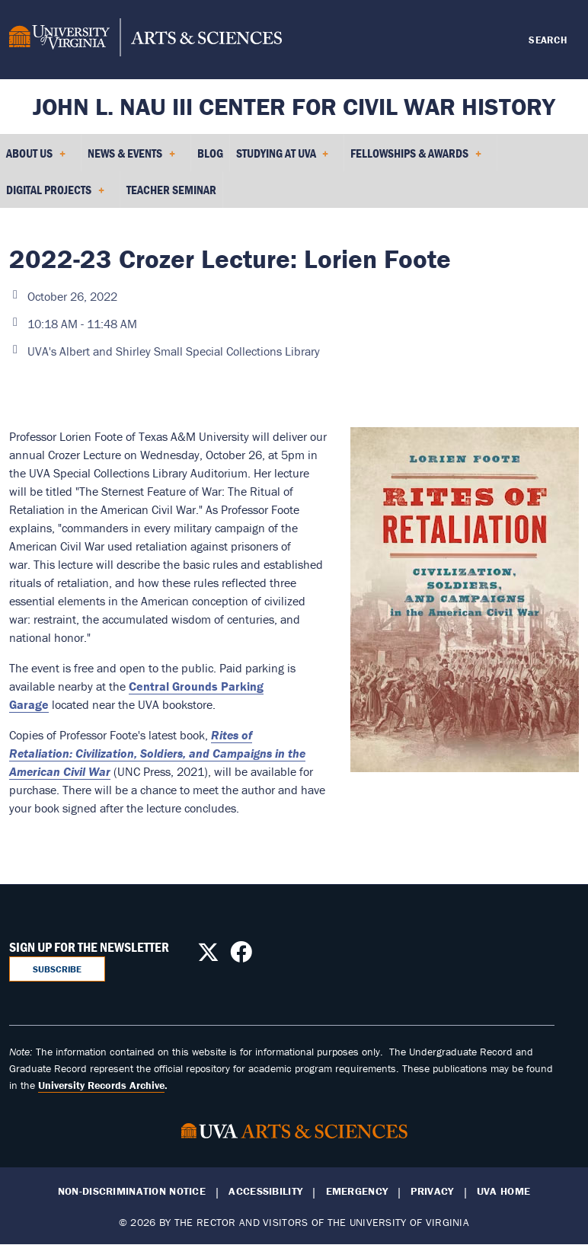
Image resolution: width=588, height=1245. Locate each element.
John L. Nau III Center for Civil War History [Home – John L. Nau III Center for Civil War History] (294, 106)
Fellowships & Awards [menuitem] (415, 158)
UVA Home (503, 1191)
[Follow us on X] (208, 956)
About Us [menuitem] (36, 158)
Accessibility (265, 1191)
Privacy (432, 1191)
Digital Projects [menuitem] (55, 195)
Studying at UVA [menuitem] (282, 158)
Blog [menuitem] (210, 153)
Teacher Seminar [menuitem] (171, 189)
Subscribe (57, 969)
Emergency (357, 1191)
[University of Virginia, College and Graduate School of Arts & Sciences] (145, 39)
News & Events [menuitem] (131, 158)
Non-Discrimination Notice (132, 1191)
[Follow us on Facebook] (241, 956)
